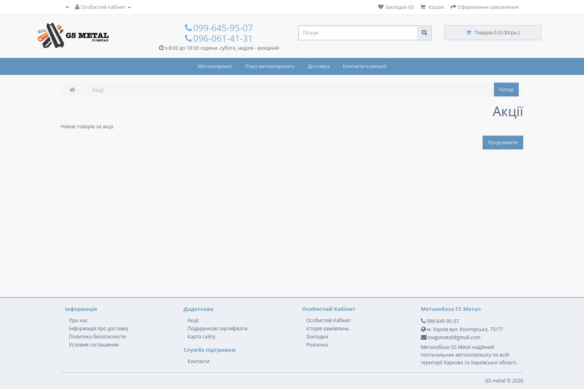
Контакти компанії (364, 66)
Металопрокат (215, 66)
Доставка (318, 66)
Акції (97, 90)
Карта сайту (201, 336)
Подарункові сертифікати (218, 328)
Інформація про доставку (98, 328)
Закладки (317, 336)
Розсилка (317, 344)
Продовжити (503, 142)
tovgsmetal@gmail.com (451, 337)
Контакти (199, 361)
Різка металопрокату (269, 66)
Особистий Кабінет (328, 320)
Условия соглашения (93, 344)
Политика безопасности (97, 336)
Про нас (78, 320)
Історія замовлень (327, 328)
